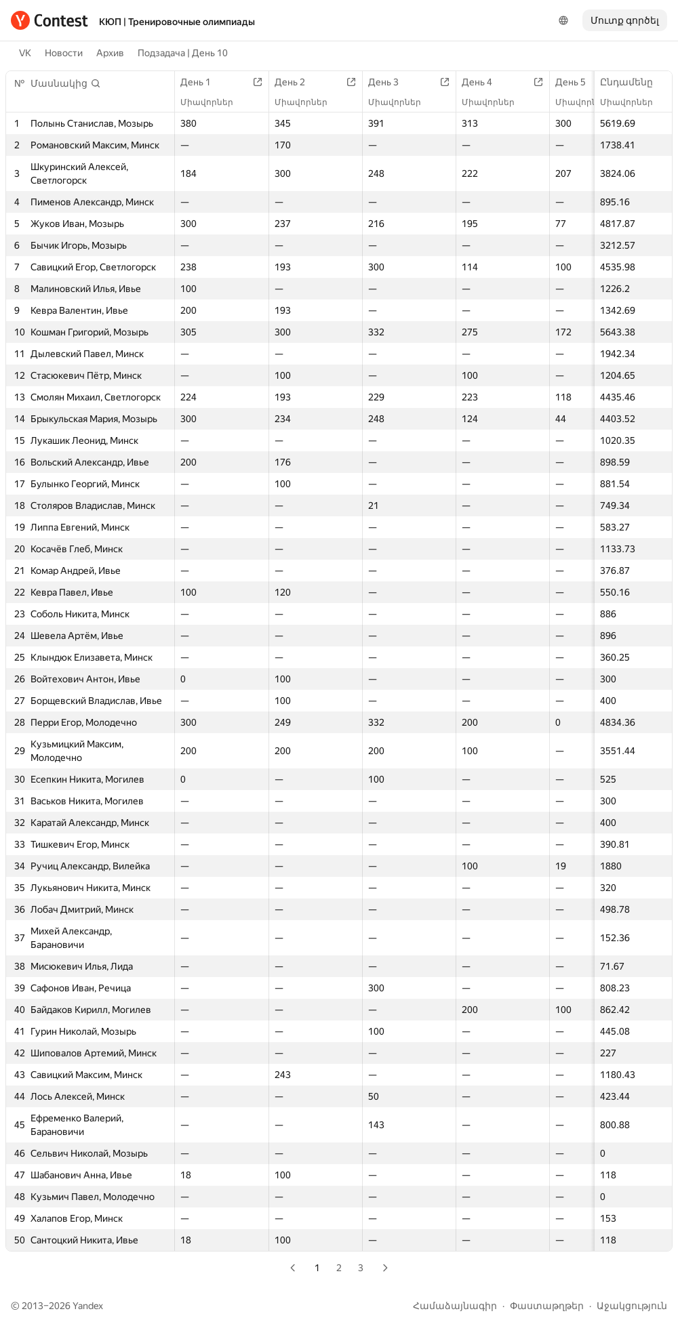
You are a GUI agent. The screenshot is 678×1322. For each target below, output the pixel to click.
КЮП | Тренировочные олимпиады (177, 21)
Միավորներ (633, 102)
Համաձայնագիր (455, 1305)
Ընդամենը (633, 82)
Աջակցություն (632, 1305)
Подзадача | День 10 (183, 52)
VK (25, 52)
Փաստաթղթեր (547, 1305)
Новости (64, 52)
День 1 (202, 82)
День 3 (390, 82)
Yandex (88, 1305)
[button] (66, 83)
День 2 (297, 82)
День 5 (577, 82)
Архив (110, 52)
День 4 (484, 82)
